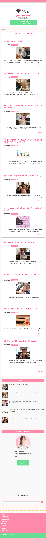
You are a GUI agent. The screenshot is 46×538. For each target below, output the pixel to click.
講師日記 (4, 529)
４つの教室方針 (5, 516)
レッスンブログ (14, 45)
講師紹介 (4, 523)
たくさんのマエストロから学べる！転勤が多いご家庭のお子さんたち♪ (23, 209)
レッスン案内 (5, 518)
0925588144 (24, 15)
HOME (3, 514)
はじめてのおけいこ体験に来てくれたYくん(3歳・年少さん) (23, 74)
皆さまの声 (4, 521)
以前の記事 (40, 371)
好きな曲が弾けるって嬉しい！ (14, 41)
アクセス (4, 525)
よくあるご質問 (5, 520)
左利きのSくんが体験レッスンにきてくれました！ (20, 341)
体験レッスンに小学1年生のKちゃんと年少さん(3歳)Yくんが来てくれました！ (23, 107)
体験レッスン (5, 531)
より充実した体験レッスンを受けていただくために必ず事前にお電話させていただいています (23, 141)
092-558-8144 (22, 457)
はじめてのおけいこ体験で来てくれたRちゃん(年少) (20, 243)
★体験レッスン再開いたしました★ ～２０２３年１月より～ (23, 276)
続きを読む (40, 65)
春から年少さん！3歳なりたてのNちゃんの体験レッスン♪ (22, 176)
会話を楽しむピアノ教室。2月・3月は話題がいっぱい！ (22, 309)
